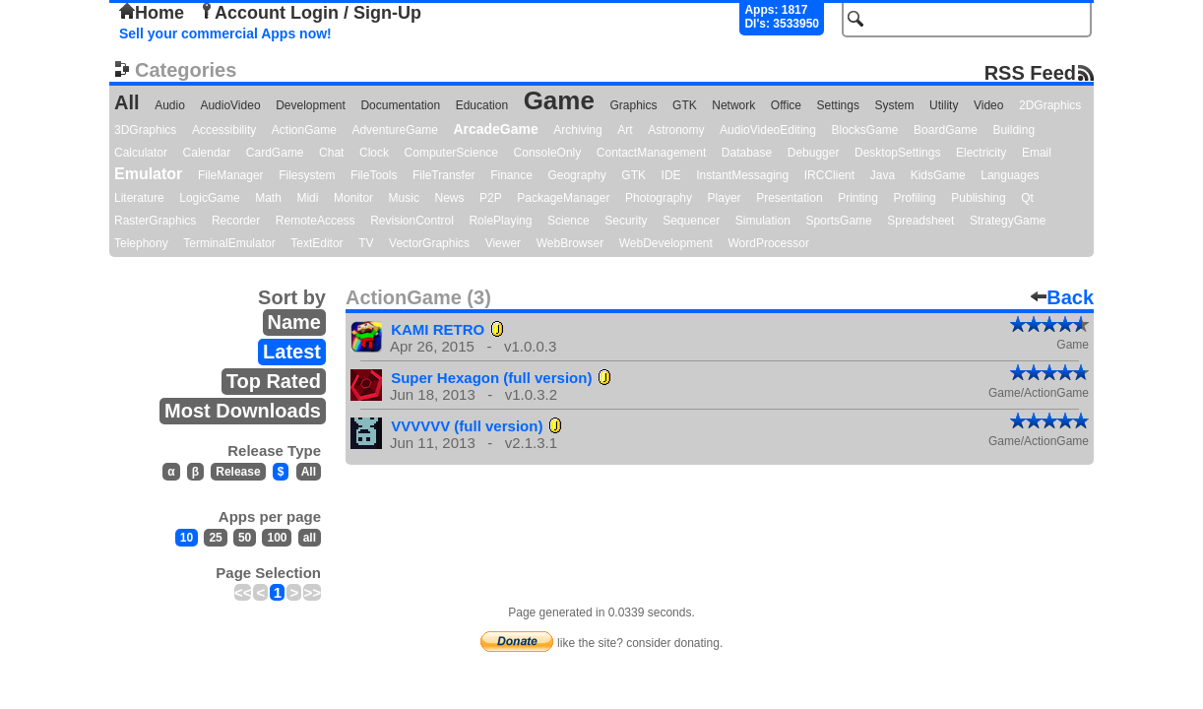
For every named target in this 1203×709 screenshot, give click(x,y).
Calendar (207, 153)
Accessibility (224, 130)
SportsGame (838, 220)
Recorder (236, 220)
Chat (331, 153)
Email (1036, 153)
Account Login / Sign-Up (310, 13)
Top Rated (273, 381)
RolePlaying (500, 220)
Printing (858, 198)
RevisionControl (412, 220)
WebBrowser (570, 243)
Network (733, 105)
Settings (838, 105)
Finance (511, 175)
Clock (374, 153)
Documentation (400, 105)
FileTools (373, 175)
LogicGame (209, 198)
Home (151, 13)
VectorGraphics (429, 243)
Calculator (140, 153)
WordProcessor (768, 243)
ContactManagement (651, 153)
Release (238, 472)
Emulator (148, 173)
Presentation (789, 198)
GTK (684, 105)
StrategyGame (1007, 220)
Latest (292, 351)
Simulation (763, 220)
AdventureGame (394, 130)
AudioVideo (230, 105)
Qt (1027, 198)
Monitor (353, 198)
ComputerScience (451, 153)
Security (625, 220)
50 (244, 538)
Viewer (503, 243)
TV (365, 243)
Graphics (633, 105)
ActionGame (304, 130)
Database (747, 153)
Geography (576, 175)
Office (786, 105)
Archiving (577, 130)
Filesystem (307, 175)
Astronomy (676, 130)
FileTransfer (443, 175)
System (894, 105)
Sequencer (691, 220)
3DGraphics (145, 130)
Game (559, 100)
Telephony (141, 243)
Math (268, 198)
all (309, 538)
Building (1013, 130)
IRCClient (829, 175)
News (450, 198)
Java (882, 175)
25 (215, 538)
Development (311, 105)
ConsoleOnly (548, 153)
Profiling (914, 198)
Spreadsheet (920, 220)
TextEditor (316, 243)
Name (294, 322)
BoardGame (946, 130)
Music (404, 198)
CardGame (275, 153)
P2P (490, 198)
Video (988, 105)
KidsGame (938, 175)
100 (276, 538)
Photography (658, 198)
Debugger (814, 153)
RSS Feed (1030, 72)
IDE (671, 175)
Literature (139, 198)
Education (482, 105)
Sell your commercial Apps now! (225, 33)
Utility (943, 105)
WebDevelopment (666, 243)
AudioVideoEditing (768, 130)
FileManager (231, 175)
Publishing (978, 198)
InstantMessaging (742, 175)
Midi (307, 198)
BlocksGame (865, 130)
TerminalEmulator (229, 243)
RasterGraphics (155, 220)
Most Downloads (242, 410)
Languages (1010, 175)
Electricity (981, 153)
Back (1062, 297)
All (127, 102)
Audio (170, 105)
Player (724, 198)
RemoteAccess (315, 220)
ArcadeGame (495, 129)
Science (568, 220)
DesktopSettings (897, 153)
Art (624, 130)
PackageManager (563, 198)
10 (186, 538)
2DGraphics (1050, 105)
